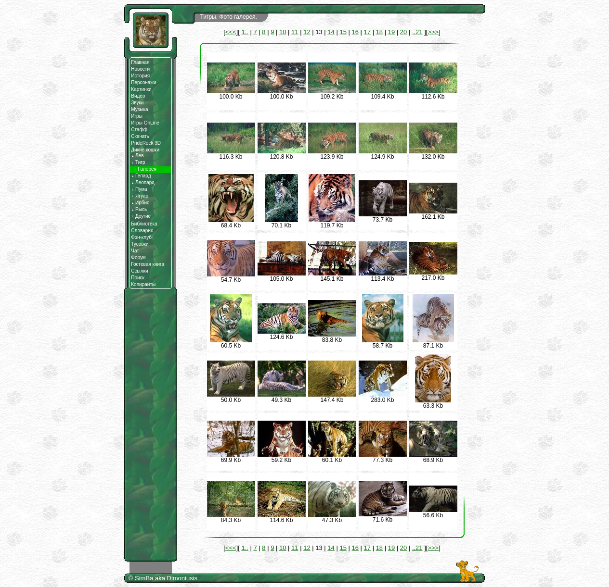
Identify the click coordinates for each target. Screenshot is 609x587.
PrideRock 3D (146, 143)
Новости (140, 69)
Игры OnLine (145, 122)
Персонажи (143, 82)
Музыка (139, 109)
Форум (138, 257)
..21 (417, 32)
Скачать (140, 136)
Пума (139, 189)
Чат (135, 250)
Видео (138, 96)
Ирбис (140, 202)
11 (294, 32)
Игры (137, 116)
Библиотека (144, 223)
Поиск (137, 277)
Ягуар (139, 196)
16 (354, 32)
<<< (230, 32)
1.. (244, 32)
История (140, 75)
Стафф (139, 129)
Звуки (137, 102)
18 (379, 32)
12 (306, 32)
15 (342, 32)
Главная (140, 62)
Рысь (139, 209)
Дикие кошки (145, 149)
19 (391, 32)
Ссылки (139, 271)
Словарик (142, 230)
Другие (141, 216)
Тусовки (139, 244)
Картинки (141, 89)
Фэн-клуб (141, 237)
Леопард (143, 182)
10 (282, 32)
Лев (137, 155)
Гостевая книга (147, 264)
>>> (433, 32)
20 (403, 32)
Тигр (138, 162)
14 (330, 32)
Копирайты (143, 284)
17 (367, 32)
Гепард (141, 175)
